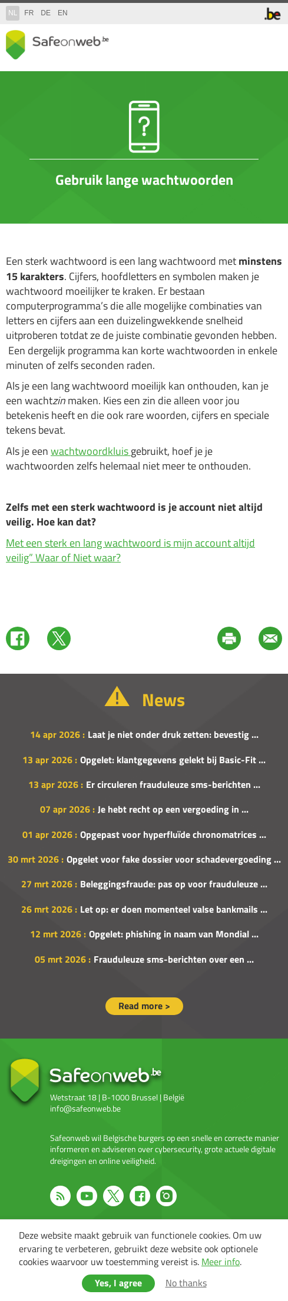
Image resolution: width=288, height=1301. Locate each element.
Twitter (59, 638)
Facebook (17, 638)
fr (29, 13)
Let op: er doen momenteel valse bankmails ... (173, 909)
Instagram (166, 1196)
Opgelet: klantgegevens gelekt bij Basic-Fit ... (173, 759)
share (223, 42)
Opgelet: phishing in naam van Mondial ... (174, 933)
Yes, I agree (118, 1283)
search (247, 42)
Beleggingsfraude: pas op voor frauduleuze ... (173, 883)
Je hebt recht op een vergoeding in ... (173, 809)
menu (270, 42)
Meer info (220, 1262)
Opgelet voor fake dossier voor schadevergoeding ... (174, 859)
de (46, 13)
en (63, 13)
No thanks (186, 1283)
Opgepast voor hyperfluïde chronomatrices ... (173, 834)
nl (12, 13)
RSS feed (60, 1196)
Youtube (87, 1196)
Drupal (57, 44)
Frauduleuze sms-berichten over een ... (174, 959)
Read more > (144, 1006)
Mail (270, 638)
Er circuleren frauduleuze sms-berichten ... (173, 784)
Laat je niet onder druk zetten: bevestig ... (173, 734)
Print (229, 638)
